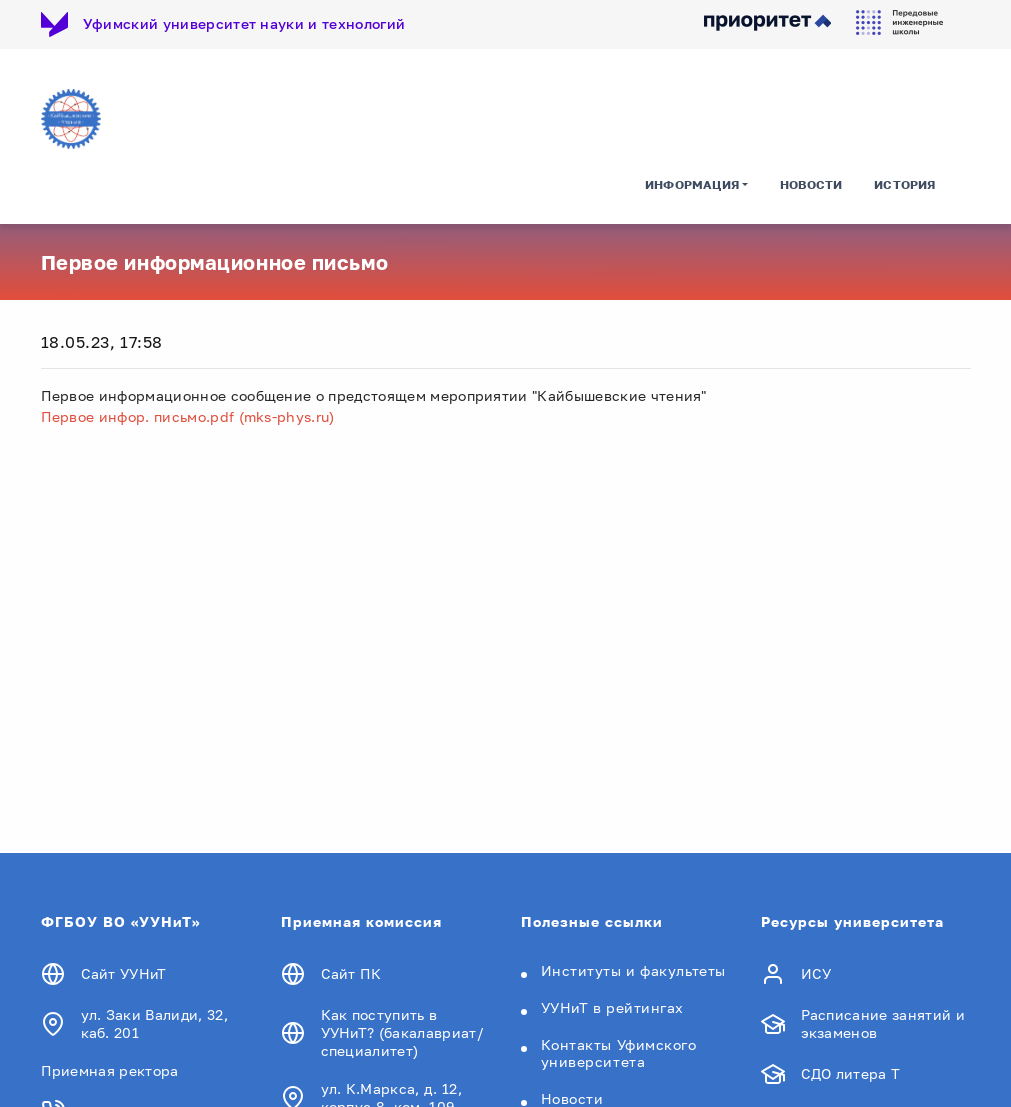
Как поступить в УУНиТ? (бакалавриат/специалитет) (402, 1032)
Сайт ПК (351, 973)
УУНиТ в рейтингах (613, 1007)
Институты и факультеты (633, 970)
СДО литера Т (851, 1073)
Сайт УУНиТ (124, 973)
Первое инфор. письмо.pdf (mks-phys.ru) (188, 416)
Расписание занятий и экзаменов (883, 1023)
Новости (811, 184)
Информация (692, 184)
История (904, 184)
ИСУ (816, 973)
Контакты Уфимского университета (619, 1053)
